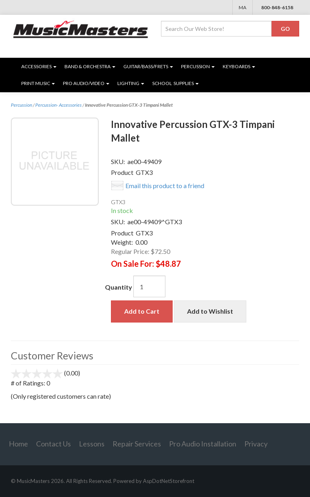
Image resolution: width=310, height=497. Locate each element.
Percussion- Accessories (58, 105)
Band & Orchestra (89, 66)
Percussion (198, 66)
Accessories (38, 66)
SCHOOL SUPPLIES (175, 83)
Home (18, 443)
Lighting (130, 83)
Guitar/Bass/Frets (148, 66)
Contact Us (53, 443)
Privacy (256, 443)
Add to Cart (141, 311)
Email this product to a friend (164, 185)
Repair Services (137, 443)
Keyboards (239, 66)
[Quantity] (149, 286)
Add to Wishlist (210, 311)
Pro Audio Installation (202, 443)
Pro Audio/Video (86, 83)
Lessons (92, 443)
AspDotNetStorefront (168, 481)
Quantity (118, 287)
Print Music (38, 83)
